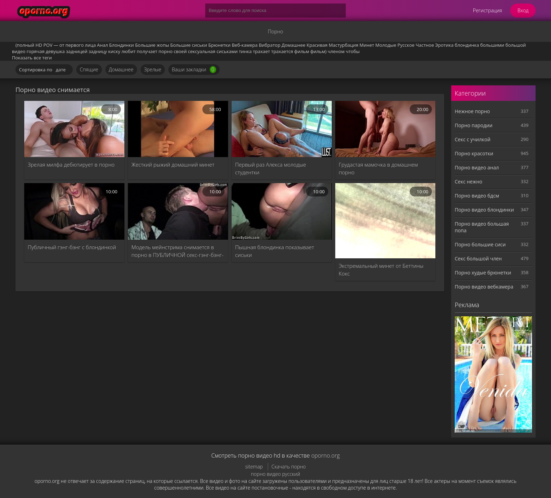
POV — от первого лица (69, 45)
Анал (102, 45)
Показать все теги (32, 57)
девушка (55, 51)
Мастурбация (343, 45)
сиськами (227, 51)
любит (129, 51)
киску (114, 51)
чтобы (353, 51)
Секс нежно (468, 181)
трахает (261, 51)
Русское (406, 45)
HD (38, 45)
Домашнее (293, 45)
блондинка (467, 45)
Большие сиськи (188, 45)
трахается (282, 51)
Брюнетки (219, 45)
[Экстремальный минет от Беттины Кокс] (385, 220)
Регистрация (487, 10)
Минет (366, 45)
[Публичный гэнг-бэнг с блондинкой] (74, 211)
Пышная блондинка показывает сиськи (274, 251)
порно (165, 51)
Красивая (317, 45)
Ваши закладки (194, 69)
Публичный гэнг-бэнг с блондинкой (72, 247)
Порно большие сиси (480, 244)
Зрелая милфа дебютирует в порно (71, 164)
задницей (76, 51)
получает (147, 51)
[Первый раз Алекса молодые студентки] (282, 129)
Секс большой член (478, 258)
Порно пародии (473, 125)
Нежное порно (472, 111)
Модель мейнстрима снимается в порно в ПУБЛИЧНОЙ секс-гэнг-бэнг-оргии (177, 251)
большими (492, 45)
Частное (425, 45)
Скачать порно (289, 466)
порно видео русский (275, 474)
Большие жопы (152, 45)
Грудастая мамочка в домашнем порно (378, 168)
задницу (98, 51)
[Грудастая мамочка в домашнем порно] (385, 129)
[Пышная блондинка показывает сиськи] (282, 211)
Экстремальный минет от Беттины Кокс (381, 269)
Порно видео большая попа (482, 227)
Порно (275, 31)
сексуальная (201, 51)
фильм (301, 51)
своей (180, 51)
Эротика (444, 45)
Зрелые (152, 69)
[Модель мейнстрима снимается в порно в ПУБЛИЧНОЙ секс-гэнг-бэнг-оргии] (178, 211)
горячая (36, 51)
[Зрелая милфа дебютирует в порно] (74, 129)
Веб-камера (245, 45)
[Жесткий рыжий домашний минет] (178, 129)
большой (515, 45)
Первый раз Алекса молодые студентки (270, 168)
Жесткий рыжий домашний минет (172, 164)
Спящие (89, 69)
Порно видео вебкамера (484, 286)
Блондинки (121, 45)
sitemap (254, 466)
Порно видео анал (477, 167)
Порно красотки (474, 153)
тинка (245, 51)
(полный (24, 45)
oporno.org (325, 455)
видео (18, 51)
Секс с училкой (473, 139)
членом (336, 51)
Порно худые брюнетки (483, 272)
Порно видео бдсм (477, 195)
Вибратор (269, 45)
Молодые (385, 45)
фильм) (318, 51)
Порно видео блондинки (484, 209)
